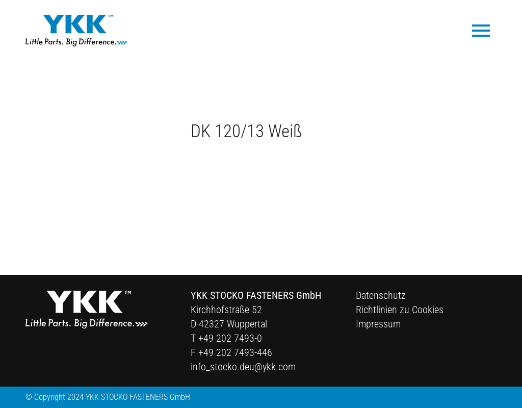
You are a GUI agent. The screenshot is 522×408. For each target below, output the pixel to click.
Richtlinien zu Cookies (399, 309)
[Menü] (481, 29)
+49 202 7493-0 (230, 338)
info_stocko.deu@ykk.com (243, 367)
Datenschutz (381, 295)
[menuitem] (481, 29)
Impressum (378, 324)
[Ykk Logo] (76, 30)
